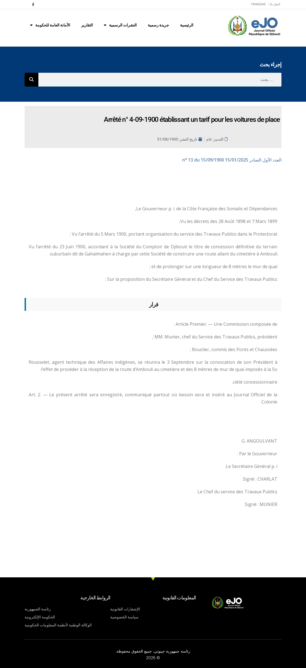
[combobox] (159, 80)
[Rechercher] (31, 80)
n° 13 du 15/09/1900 (231, 160)
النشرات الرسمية (120, 25)
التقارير (87, 25)
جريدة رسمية (158, 25)
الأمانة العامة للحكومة (50, 25)
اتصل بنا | (274, 4)
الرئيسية (186, 25)
